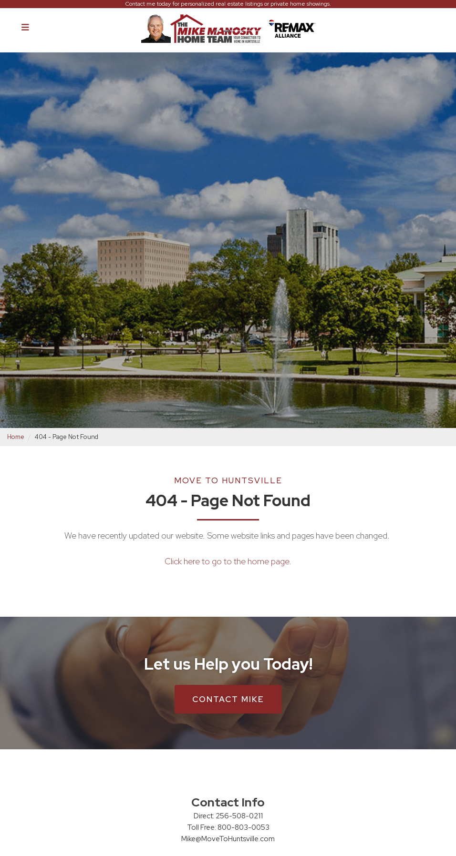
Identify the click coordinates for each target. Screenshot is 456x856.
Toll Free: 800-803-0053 (228, 827)
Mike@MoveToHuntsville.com (228, 839)
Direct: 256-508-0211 (228, 816)
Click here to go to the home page (227, 561)
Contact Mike (228, 699)
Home (15, 437)
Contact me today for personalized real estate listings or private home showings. (228, 4)
